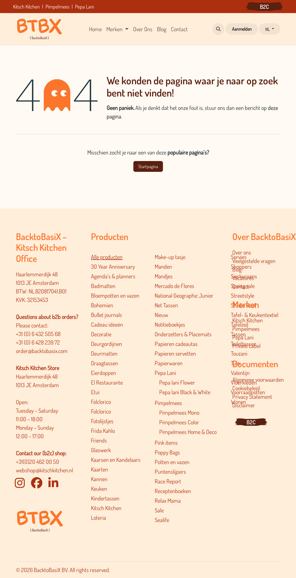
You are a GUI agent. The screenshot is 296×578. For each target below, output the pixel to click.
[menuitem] (95, 29)
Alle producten (107, 256)
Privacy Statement (252, 396)
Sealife (162, 519)
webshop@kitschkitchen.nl (44, 470)
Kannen (99, 479)
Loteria (98, 517)
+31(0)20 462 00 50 (37, 461)
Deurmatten (104, 353)
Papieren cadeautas (176, 343)
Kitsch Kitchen (106, 508)
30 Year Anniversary (113, 266)
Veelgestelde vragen (254, 260)
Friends (99, 440)
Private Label (246, 345)
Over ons (241, 252)
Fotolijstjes (102, 421)
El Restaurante (107, 382)
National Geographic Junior (184, 295)
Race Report (168, 481)
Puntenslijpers (170, 471)
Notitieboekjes (170, 324)
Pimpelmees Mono (179, 412)
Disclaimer (243, 405)
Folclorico (101, 401)
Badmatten (103, 285)
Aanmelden (242, 29)
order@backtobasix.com (42, 350)
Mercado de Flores (174, 285)
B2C (264, 6)
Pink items (166, 442)
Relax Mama (168, 500)
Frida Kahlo (103, 430)
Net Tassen (166, 305)
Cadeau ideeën (107, 324)
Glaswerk (101, 450)
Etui (95, 392)
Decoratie (101, 334)
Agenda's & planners (113, 276)
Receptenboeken (173, 490)
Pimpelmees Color (179, 422)
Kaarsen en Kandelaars (115, 459)
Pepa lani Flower (177, 382)
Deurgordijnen (106, 343)
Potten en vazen (172, 462)
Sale (159, 510)
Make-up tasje (170, 256)
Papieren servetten (175, 353)
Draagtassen (104, 363)
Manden (163, 266)
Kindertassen (105, 498)
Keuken (99, 488)
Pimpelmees (168, 402)
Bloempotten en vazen (115, 295)
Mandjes (164, 276)
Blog (237, 269)
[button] (218, 29)
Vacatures (243, 277)
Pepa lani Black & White (184, 392)
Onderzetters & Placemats (183, 334)
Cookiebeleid (246, 388)
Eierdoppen (103, 372)
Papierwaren (169, 363)
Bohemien (102, 305)
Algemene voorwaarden (258, 379)
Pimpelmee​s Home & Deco (188, 431)
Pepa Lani (165, 372)
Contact (240, 286)
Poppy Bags (167, 452)
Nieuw (161, 314)
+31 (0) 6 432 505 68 (39, 333)
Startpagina (148, 166)
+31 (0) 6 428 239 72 (38, 342)
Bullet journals (106, 314)
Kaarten (99, 469)
